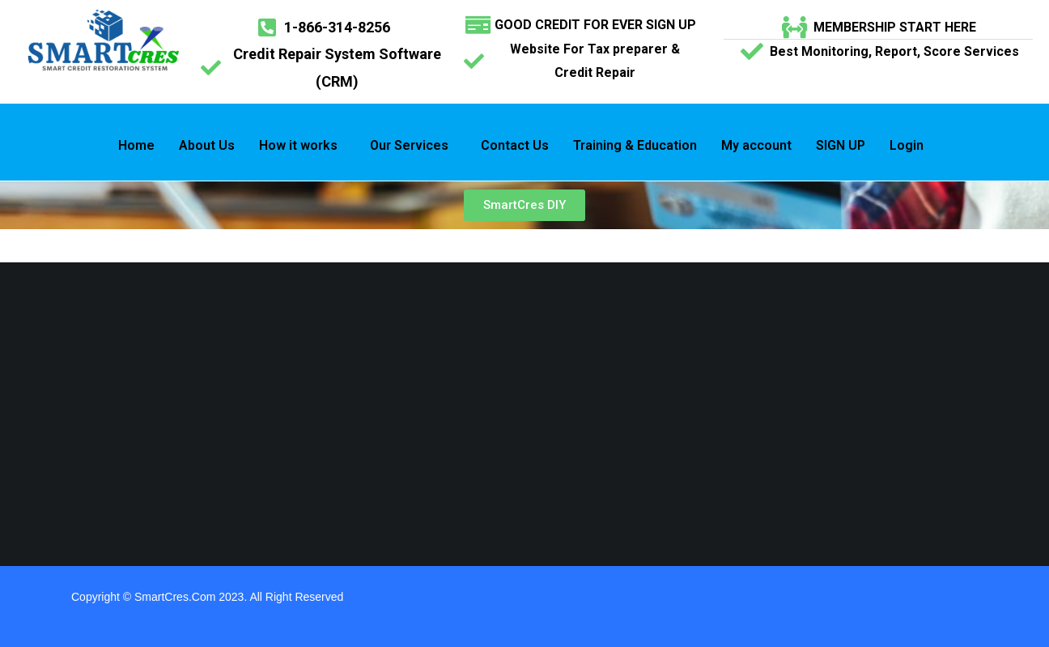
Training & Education (635, 145)
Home (136, 145)
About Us (207, 145)
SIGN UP (840, 145)
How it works (298, 145)
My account (756, 145)
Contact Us (515, 145)
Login (907, 145)
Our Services (409, 145)
